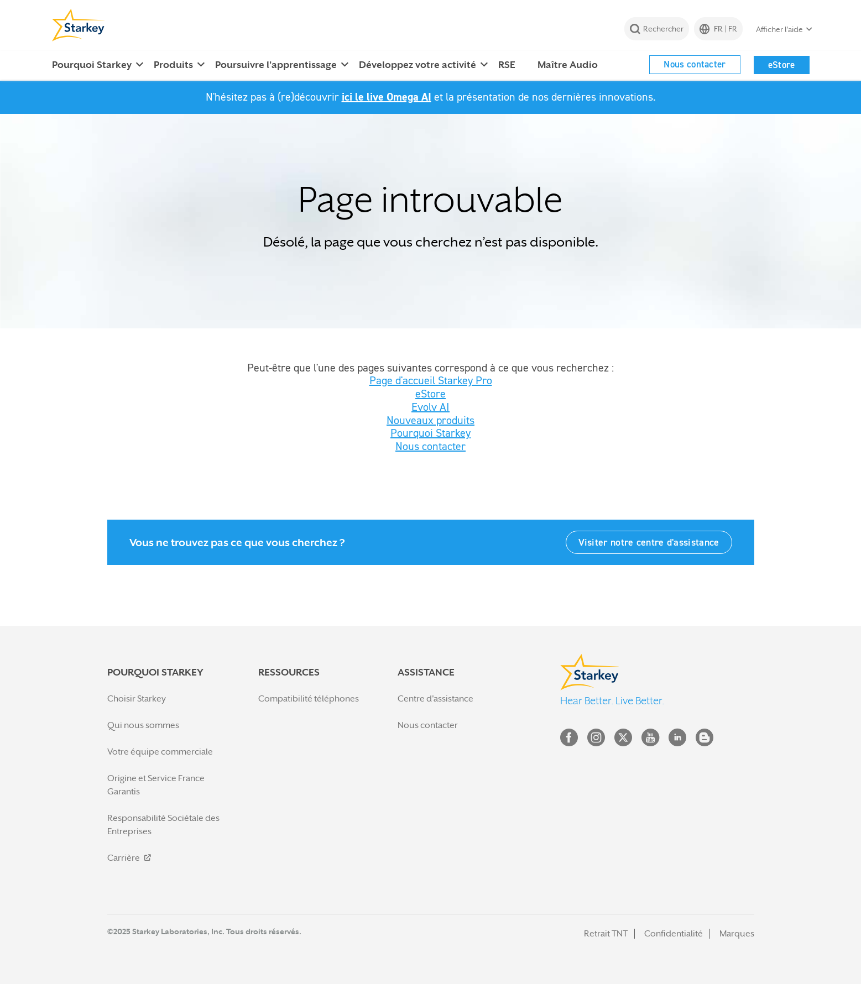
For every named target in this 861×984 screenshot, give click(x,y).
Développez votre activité (417, 64)
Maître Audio (568, 64)
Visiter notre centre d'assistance (648, 542)
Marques (736, 934)
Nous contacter (695, 64)
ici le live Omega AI (386, 97)
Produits (173, 64)
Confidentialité (673, 934)
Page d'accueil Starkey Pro (430, 380)
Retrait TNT (606, 934)
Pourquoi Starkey (92, 64)
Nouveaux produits (430, 420)
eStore (781, 65)
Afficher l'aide (779, 29)
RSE (506, 64)
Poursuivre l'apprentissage (276, 64)
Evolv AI (430, 407)
